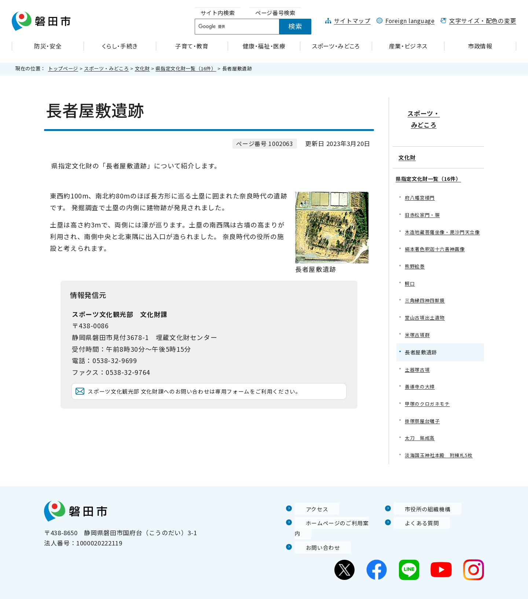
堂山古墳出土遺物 (426, 311)
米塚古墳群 (418, 329)
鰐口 (410, 276)
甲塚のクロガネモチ (429, 399)
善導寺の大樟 (421, 382)
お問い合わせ (314, 534)
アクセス (307, 506)
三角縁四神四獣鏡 (426, 293)
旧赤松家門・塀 (423, 196)
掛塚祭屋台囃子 (423, 417)
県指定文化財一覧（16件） (185, 68)
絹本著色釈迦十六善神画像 (437, 240)
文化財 (142, 68)
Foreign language (410, 21)
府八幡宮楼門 (421, 178)
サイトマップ (352, 21)
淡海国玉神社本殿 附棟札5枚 (441, 452)
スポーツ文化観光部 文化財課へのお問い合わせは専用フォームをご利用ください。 (212, 401)
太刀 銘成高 (421, 435)
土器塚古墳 (418, 364)
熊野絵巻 (415, 258)
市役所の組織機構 (419, 506)
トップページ (63, 68)
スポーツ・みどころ (106, 68)
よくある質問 (413, 520)
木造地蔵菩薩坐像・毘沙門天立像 (442, 218)
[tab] (218, 13)
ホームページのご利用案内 (333, 520)
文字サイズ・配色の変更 (482, 21)
